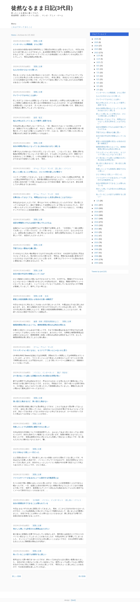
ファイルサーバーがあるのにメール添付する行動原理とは (36, 478)
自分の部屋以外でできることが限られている (30, 503)
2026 (96, 39)
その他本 (36, 500)
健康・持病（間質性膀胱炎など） (47, 321)
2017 (96, 219)
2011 (96, 239)
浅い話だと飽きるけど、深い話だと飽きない (30, 401)
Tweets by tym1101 (99, 271)
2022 (96, 53)
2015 (96, 225)
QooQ (73, 600)
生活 (57, 194)
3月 (98, 86)
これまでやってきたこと (21, 27)
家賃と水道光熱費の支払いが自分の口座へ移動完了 (33, 299)
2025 (96, 42)
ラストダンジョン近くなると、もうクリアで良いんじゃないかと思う (40, 350)
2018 (96, 215)
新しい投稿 (16, 576)
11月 (98, 59)
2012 (96, 236)
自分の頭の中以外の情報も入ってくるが (29, 274)
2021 (96, 205)
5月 (98, 79)
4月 (98, 83)
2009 (96, 246)
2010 (96, 242)
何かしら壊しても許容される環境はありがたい (31, 529)
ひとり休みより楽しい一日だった (26, 452)
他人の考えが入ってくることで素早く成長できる (32, 121)
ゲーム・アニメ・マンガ (43, 168)
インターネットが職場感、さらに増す (28, 44)
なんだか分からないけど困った (25, 70)
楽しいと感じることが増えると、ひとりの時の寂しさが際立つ (37, 172)
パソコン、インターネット (44, 372)
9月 (98, 66)
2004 (96, 263)
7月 (98, 73)
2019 (96, 212)
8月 (98, 69)
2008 (96, 249)
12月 (98, 56)
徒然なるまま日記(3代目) (42, 8)
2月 (98, 90)
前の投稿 (82, 576)
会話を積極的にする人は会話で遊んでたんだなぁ (32, 223)
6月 (98, 76)
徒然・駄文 (38, 117)
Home (13, 35)
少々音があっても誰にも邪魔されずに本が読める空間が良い (36, 376)
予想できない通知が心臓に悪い (25, 248)
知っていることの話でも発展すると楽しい (29, 554)
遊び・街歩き (62, 372)
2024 (96, 46)
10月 (98, 62)
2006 (96, 256)
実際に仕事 (38, 41)
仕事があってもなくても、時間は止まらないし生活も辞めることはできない (43, 197)
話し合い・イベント (63, 168)
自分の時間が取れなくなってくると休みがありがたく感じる (36, 146)
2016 (96, 222)
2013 (96, 232)
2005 (96, 259)
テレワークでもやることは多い (25, 95)
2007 (96, 253)
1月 (98, 201)
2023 (96, 49)
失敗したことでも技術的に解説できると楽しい (31, 427)
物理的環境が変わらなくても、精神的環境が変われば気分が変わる (39, 325)
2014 (96, 229)
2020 (96, 208)
